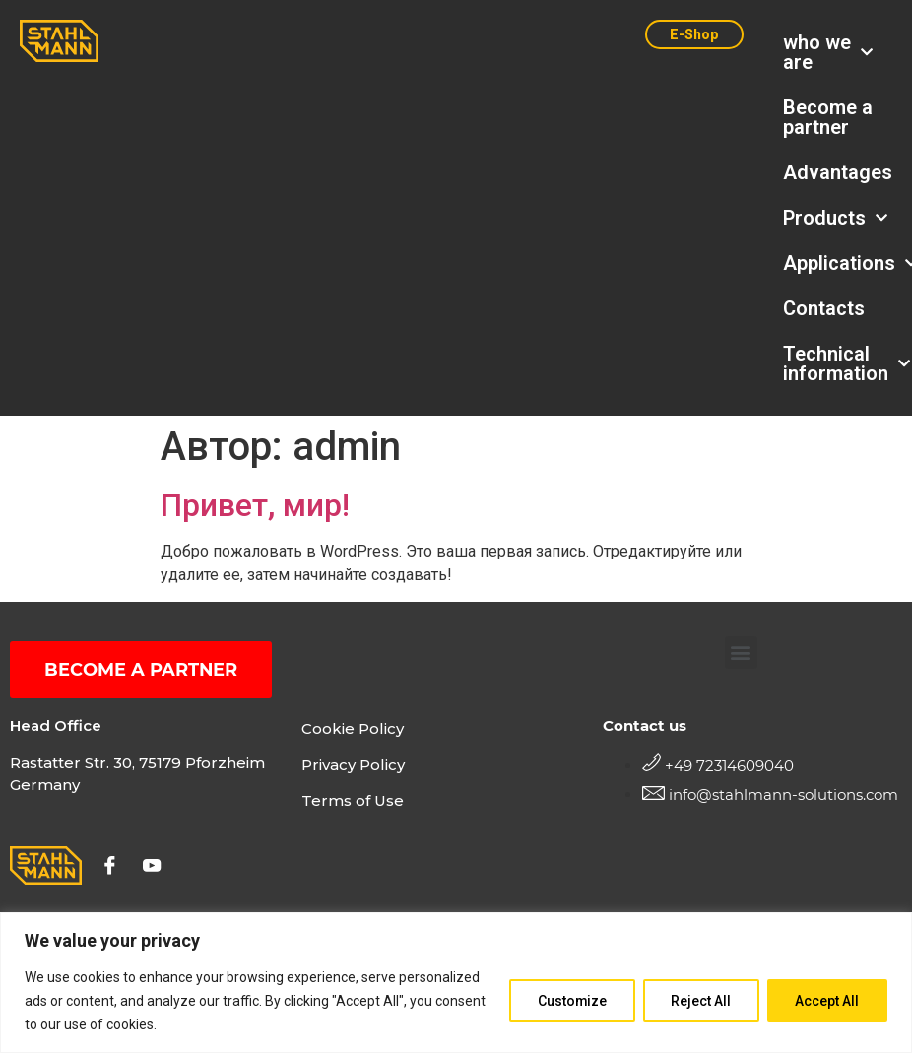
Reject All (700, 1001)
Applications (837, 263)
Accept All (827, 1001)
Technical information (837, 363)
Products (835, 217)
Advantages (837, 172)
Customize (570, 1001)
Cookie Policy (352, 728)
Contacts (824, 308)
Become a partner (828, 117)
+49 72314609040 (729, 766)
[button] (741, 652)
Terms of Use (352, 801)
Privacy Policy (353, 765)
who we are (828, 52)
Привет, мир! (255, 505)
